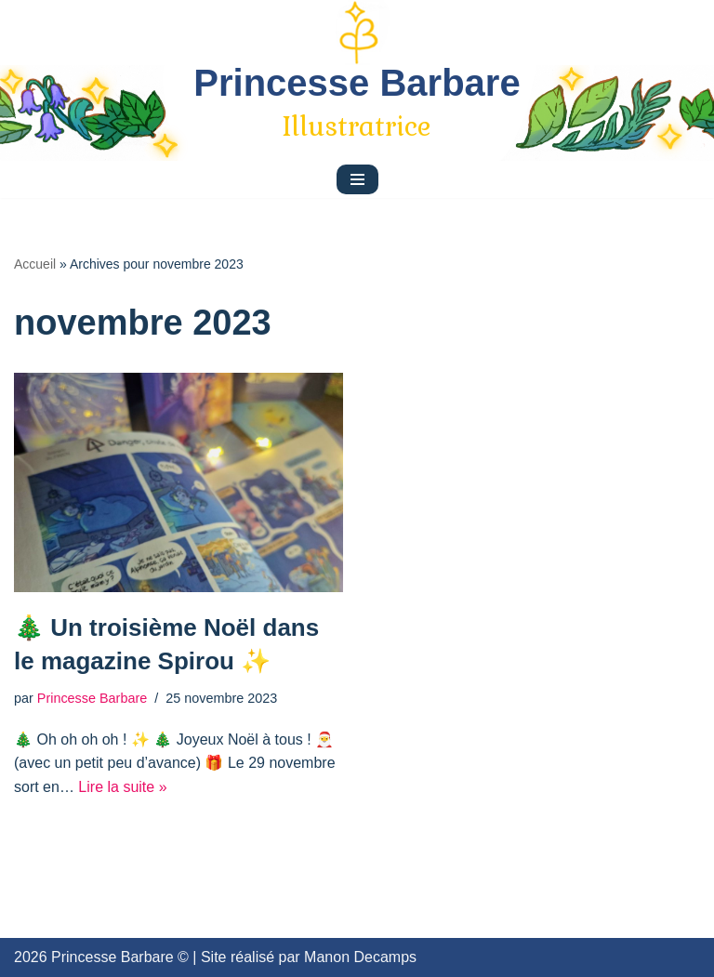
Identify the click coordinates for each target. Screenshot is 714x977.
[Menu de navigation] (357, 179)
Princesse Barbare (92, 698)
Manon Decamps (360, 957)
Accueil (35, 264)
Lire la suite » (122, 787)
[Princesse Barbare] (356, 103)
